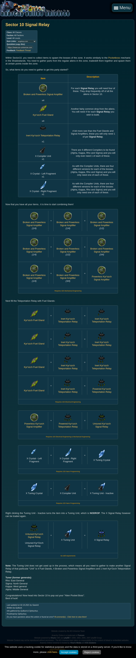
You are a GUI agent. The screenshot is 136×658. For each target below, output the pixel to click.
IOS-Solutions (90, 643)
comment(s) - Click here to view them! (71, 617)
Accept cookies (68, 652)
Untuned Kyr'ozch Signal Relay (102, 424)
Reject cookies (91, 652)
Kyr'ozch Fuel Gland (43, 113)
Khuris (53, 638)
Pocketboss (114, 57)
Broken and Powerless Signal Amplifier (43, 93)
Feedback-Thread (23, 50)
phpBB (66, 638)
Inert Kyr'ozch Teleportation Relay (43, 134)
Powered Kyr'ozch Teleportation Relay (101, 389)
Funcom (81, 635)
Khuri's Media (75, 643)
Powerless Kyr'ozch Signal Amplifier (102, 276)
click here (52, 652)
